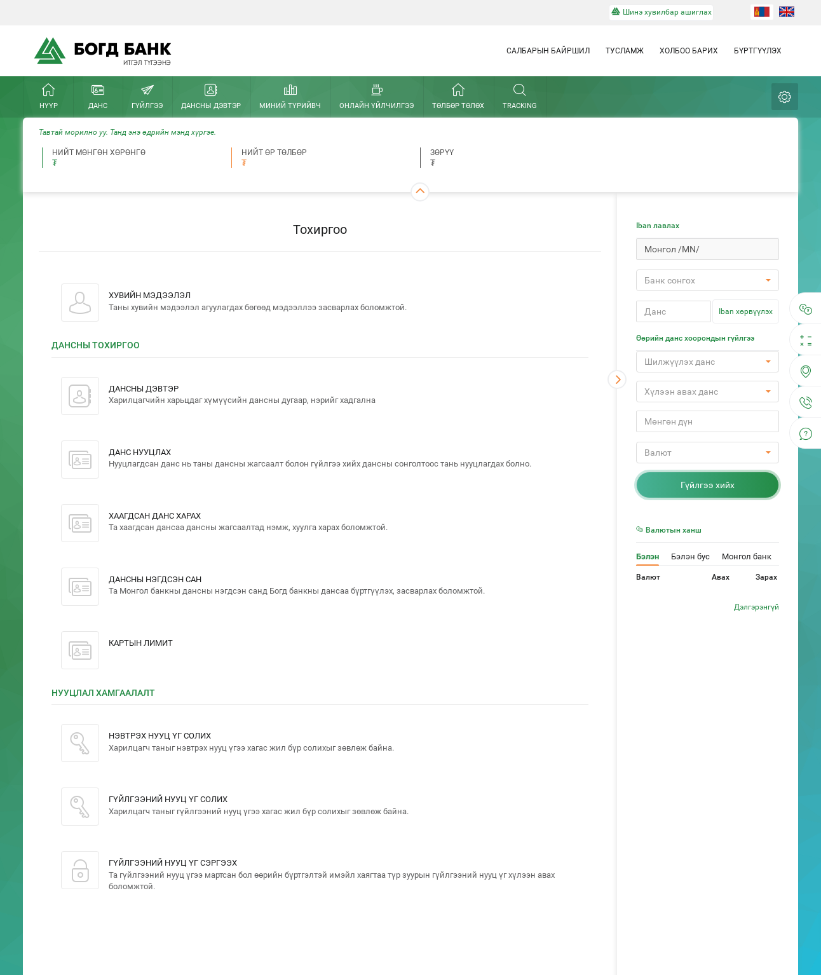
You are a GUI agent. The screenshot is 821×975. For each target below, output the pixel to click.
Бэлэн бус (690, 556)
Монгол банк (746, 556)
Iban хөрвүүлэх (746, 311)
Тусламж (625, 50)
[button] (707, 280)
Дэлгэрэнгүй (756, 607)
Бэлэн (647, 556)
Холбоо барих (689, 50)
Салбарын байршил (548, 50)
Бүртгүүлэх (758, 50)
